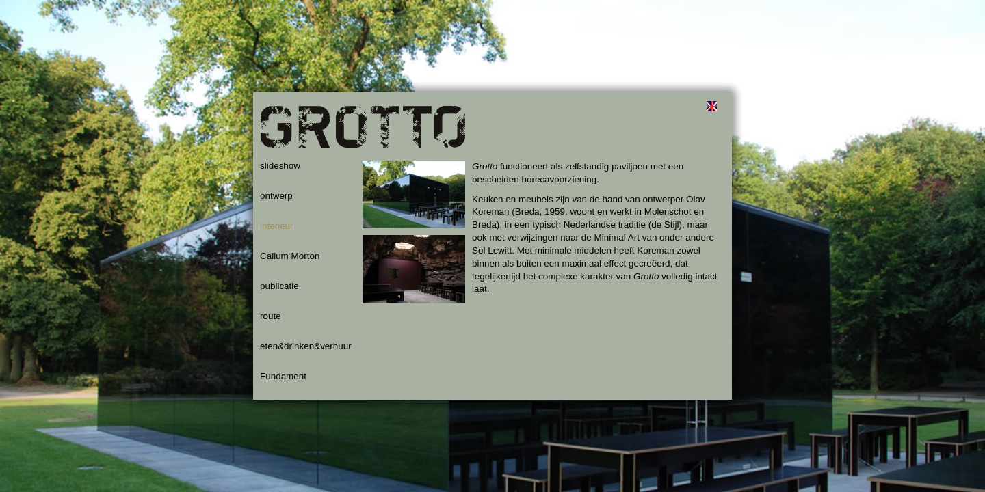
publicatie (279, 286)
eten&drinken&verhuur (306, 346)
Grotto (362, 133)
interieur (276, 226)
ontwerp (276, 196)
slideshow (280, 166)
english (711, 106)
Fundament (283, 376)
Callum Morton (289, 256)
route (270, 316)
